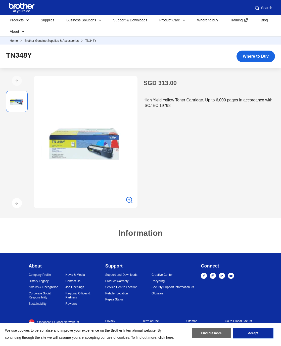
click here (165, 337)
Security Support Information (171, 287)
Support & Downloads (130, 20)
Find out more (211, 333)
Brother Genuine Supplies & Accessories (51, 41)
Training (236, 20)
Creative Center (162, 275)
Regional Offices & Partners (77, 295)
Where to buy (207, 20)
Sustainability (37, 303)
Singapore (40, 322)
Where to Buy (256, 56)
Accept (253, 333)
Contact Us (72, 281)
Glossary (157, 293)
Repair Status (114, 299)
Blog (264, 20)
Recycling (158, 281)
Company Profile (40, 275)
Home (14, 41)
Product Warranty (117, 281)
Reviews (71, 303)
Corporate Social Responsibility (40, 295)
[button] (17, 81)
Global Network (64, 322)
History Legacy (39, 281)
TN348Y (90, 41)
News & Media (75, 275)
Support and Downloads (121, 275)
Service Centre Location (121, 287)
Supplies (47, 20)
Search (263, 8)
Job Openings (74, 287)
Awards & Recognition (43, 287)
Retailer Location (116, 293)
